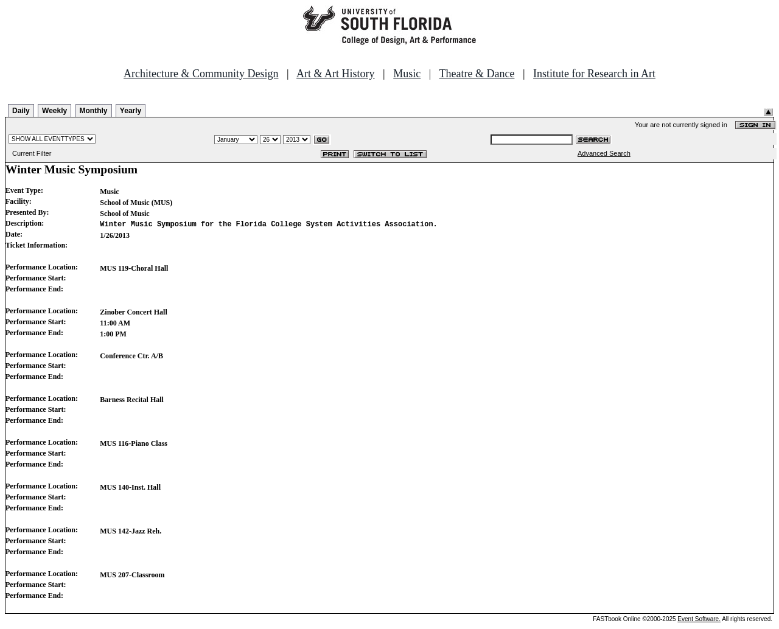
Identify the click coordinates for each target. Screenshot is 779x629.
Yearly (130, 110)
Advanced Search (604, 153)
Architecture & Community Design (201, 74)
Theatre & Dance (476, 74)
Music (407, 74)
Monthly (94, 110)
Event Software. (699, 619)
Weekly (54, 110)
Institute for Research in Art (594, 74)
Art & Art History (335, 74)
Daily (21, 110)
